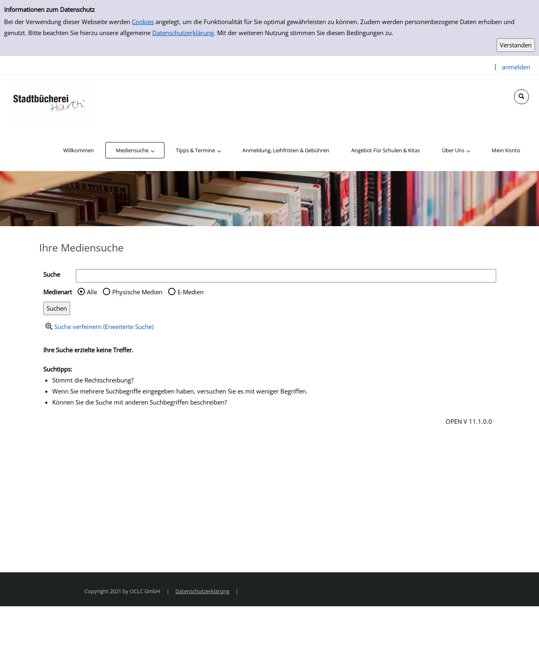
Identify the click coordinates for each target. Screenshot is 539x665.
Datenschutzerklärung (183, 33)
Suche (51, 274)
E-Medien (190, 292)
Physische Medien (137, 292)
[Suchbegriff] (286, 275)
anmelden (516, 67)
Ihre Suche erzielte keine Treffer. (88, 350)
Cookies (143, 22)
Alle (92, 292)
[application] (134, 150)
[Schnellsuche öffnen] (521, 96)
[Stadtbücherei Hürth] (49, 101)
